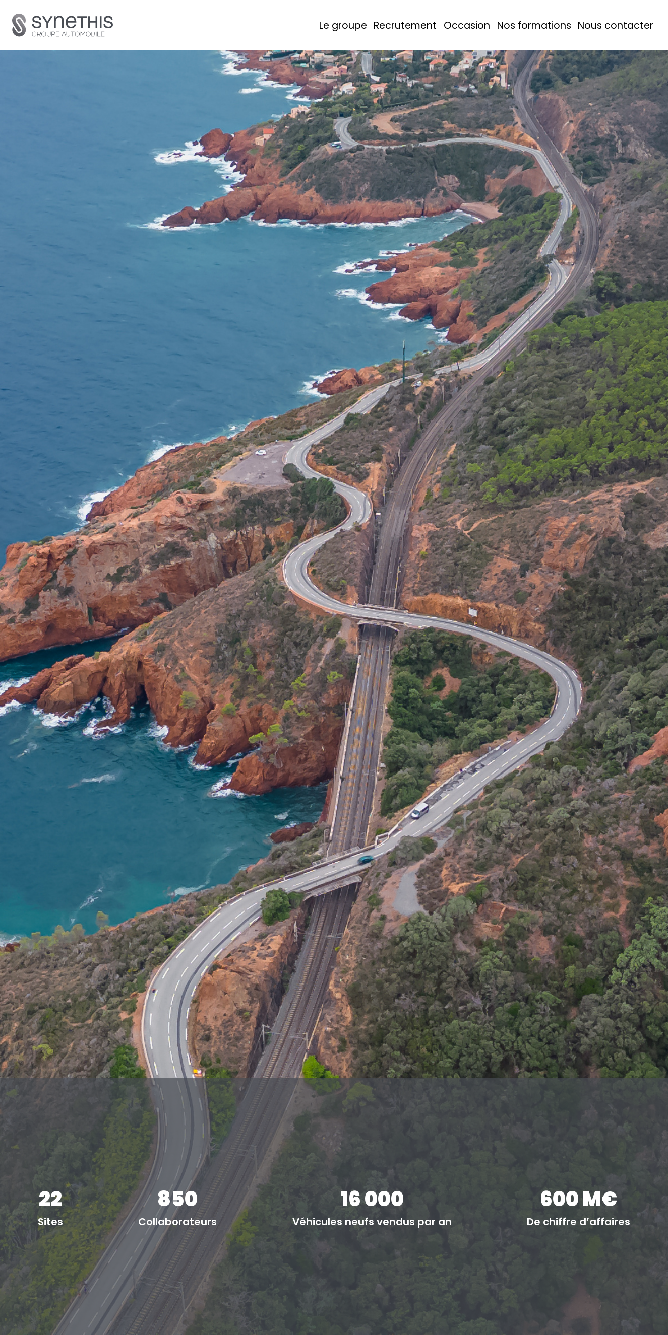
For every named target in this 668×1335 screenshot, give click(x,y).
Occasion (467, 25)
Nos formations (534, 25)
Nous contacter (615, 25)
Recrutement (405, 25)
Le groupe (343, 25)
